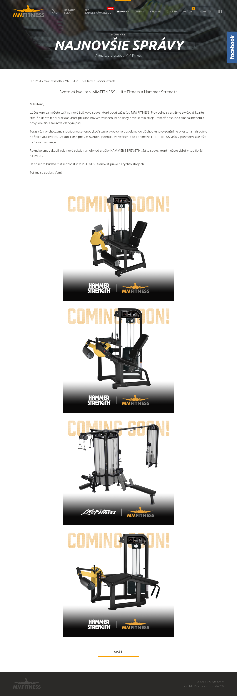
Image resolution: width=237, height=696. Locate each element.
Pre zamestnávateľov (97, 11)
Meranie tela (69, 11)
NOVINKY (38, 81)
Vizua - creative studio (206, 686)
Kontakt (206, 11)
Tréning (155, 11)
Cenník (139, 11)
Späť (118, 652)
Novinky (123, 11)
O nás (54, 11)
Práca (189, 10)
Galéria (172, 11)
